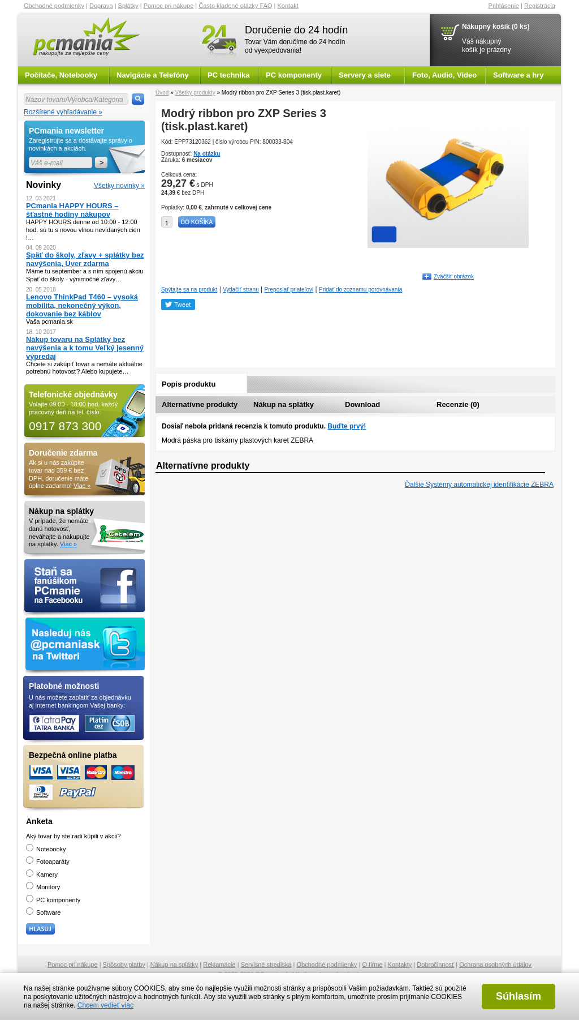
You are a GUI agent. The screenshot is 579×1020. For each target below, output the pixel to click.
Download (362, 404)
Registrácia (539, 5)
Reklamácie (219, 964)
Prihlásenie (504, 5)
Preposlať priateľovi (289, 289)
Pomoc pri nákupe (169, 5)
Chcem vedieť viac (105, 1005)
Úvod (161, 92)
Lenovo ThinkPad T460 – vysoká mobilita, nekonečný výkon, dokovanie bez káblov (82, 305)
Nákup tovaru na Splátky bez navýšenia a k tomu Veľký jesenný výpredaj (85, 348)
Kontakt (288, 5)
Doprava (101, 5)
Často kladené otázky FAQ (235, 5)
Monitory (43, 887)
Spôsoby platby (124, 964)
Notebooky (46, 849)
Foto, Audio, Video (444, 75)
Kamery (42, 874)
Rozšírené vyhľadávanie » (63, 112)
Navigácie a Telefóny (152, 75)
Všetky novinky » (119, 186)
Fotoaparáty (48, 861)
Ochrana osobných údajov (495, 964)
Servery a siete (365, 75)
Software (43, 912)
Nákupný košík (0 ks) (495, 27)
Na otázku (206, 154)
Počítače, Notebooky (61, 75)
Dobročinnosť (435, 964)
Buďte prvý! (346, 426)
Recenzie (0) (458, 404)
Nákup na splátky (283, 404)
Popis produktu (188, 384)
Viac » (82, 485)
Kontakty (400, 964)
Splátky (128, 5)
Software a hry (518, 75)
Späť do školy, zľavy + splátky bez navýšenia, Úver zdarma (85, 259)
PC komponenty (294, 75)
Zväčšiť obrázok (454, 276)
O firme (372, 964)
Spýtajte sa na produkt (189, 289)
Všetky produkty (195, 92)
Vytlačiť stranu (240, 289)
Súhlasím (518, 996)
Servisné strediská (266, 964)
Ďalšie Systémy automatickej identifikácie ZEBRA (479, 484)
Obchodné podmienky (54, 5)
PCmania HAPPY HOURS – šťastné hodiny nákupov (72, 210)
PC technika (228, 75)
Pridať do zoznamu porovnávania (360, 289)
